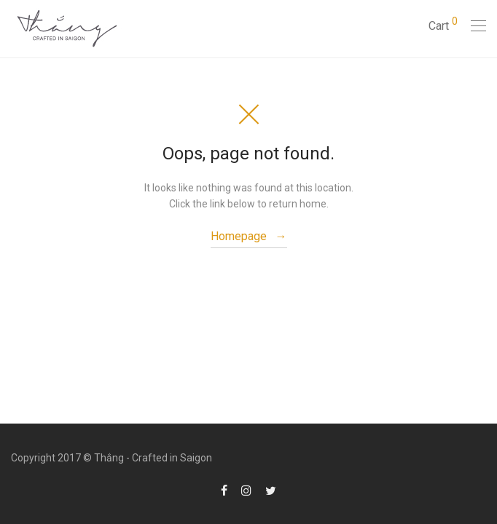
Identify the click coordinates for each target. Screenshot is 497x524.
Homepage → (249, 236)
